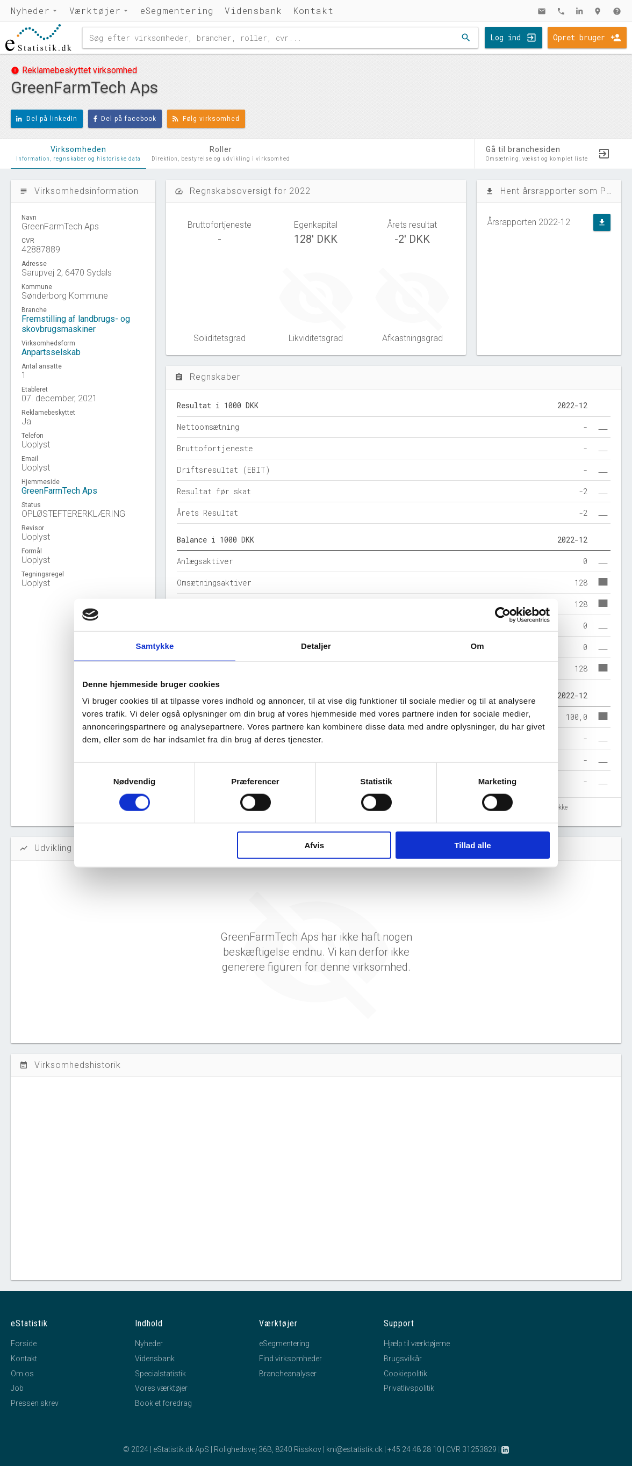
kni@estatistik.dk (354, 1449)
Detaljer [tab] (316, 645)
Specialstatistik (160, 1373)
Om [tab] (477, 645)
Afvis (315, 845)
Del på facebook (125, 118)
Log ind (505, 37)
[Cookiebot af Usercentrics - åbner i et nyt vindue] (503, 614)
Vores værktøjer (161, 1388)
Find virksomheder (290, 1358)
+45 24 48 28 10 (414, 1449)
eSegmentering (177, 10)
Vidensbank (253, 10)
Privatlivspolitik (409, 1388)
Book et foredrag (163, 1403)
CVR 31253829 (471, 1449)
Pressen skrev (35, 1403)
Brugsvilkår (403, 1358)
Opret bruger (579, 37)
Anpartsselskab (51, 352)
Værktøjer (95, 10)
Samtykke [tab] (155, 645)
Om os (22, 1373)
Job (17, 1388)
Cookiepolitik (405, 1373)
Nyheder (30, 10)
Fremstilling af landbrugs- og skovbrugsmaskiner (75, 324)
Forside (24, 1343)
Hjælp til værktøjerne (417, 1343)
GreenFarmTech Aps (59, 491)
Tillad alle (472, 845)
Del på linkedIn (46, 118)
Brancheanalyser (288, 1373)
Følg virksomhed (206, 118)
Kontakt (313, 10)
